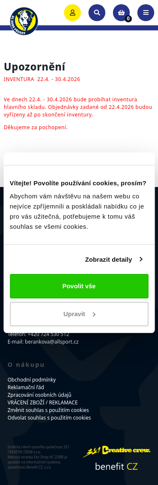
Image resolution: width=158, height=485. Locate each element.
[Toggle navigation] (145, 12)
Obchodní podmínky (32, 379)
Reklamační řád (26, 387)
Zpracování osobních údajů (39, 394)
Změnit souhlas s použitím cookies (48, 410)
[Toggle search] (96, 12)
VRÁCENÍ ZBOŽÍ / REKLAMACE (43, 402)
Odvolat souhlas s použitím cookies (49, 417)
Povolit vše (79, 286)
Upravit (79, 313)
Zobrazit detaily (108, 259)
